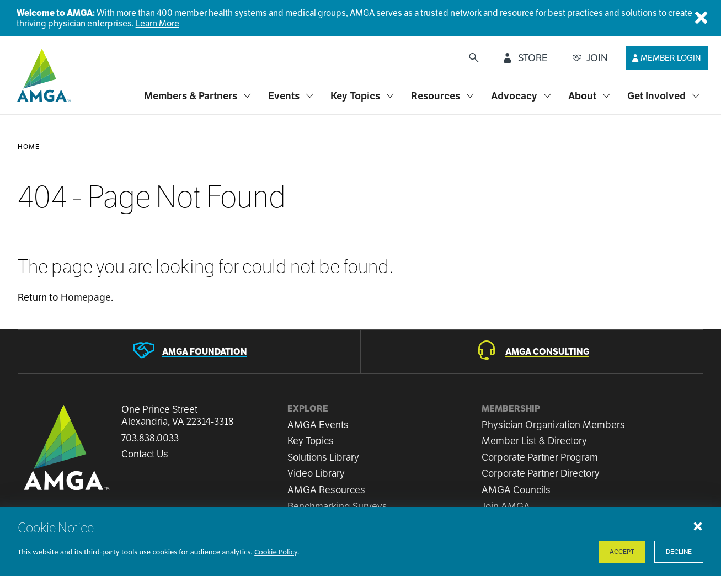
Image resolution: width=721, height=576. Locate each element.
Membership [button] (511, 408)
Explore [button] (307, 408)
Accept (622, 551)
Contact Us (144, 454)
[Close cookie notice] (697, 525)
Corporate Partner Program (540, 457)
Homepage (86, 297)
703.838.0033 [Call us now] (150, 438)
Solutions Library (323, 457)
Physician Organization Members (553, 424)
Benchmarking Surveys (337, 506)
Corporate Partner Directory (541, 473)
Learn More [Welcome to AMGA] (157, 23)
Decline (679, 551)
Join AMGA (506, 506)
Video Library (316, 473)
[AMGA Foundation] (189, 351)
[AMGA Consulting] (532, 351)
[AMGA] (42, 75)
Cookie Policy (275, 552)
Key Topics (310, 440)
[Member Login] (667, 58)
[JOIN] (590, 58)
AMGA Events (318, 424)
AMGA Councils (516, 489)
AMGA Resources (326, 489)
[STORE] (525, 58)
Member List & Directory (534, 440)
